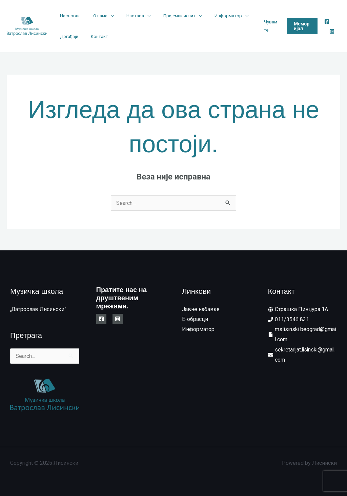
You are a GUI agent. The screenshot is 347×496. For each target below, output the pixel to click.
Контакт (94, 36)
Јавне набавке (201, 309)
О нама (95, 15)
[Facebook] (325, 21)
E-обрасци (195, 319)
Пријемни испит (167, 15)
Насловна (68, 15)
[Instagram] (330, 31)
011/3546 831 (292, 319)
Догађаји (67, 36)
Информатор (212, 15)
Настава (126, 15)
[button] (299, 26)
